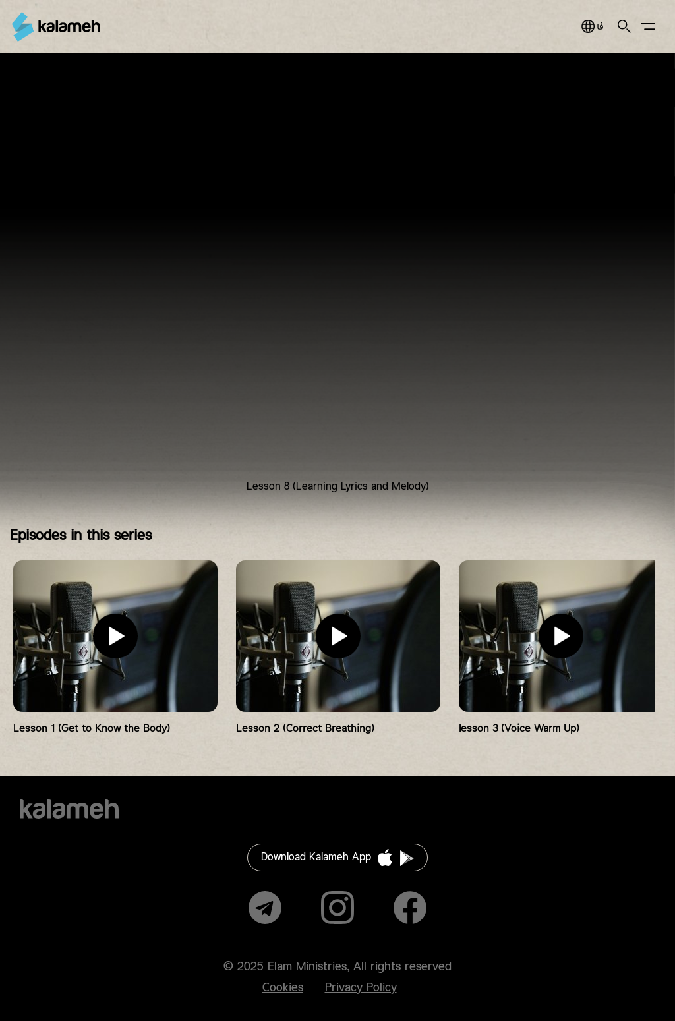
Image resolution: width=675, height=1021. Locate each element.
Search (624, 26)
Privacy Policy (361, 988)
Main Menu (648, 26)
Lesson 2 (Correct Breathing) (305, 728)
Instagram (337, 907)
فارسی (592, 26)
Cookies (282, 988)
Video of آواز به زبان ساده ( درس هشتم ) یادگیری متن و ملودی (337, 283)
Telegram (265, 907)
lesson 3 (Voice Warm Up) (519, 728)
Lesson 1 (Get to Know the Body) (91, 728)
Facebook (410, 907)
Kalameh (56, 27)
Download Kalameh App (316, 857)
